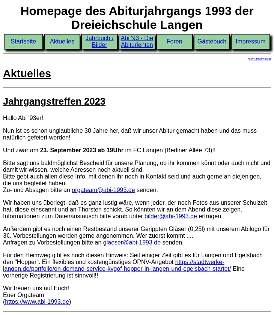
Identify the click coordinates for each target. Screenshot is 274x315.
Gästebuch (211, 41)
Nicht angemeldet (259, 58)
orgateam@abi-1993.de (103, 190)
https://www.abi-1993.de (37, 301)
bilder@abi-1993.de (171, 216)
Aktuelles (62, 41)
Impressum (250, 41)
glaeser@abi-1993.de (132, 242)
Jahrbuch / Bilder (100, 41)
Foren (174, 41)
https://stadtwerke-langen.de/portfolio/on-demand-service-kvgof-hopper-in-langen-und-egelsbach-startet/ (117, 265)
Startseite (23, 41)
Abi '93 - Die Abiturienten (137, 41)
